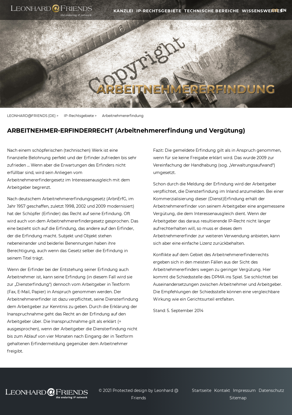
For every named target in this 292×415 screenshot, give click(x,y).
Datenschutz (271, 390)
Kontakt (222, 390)
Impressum (244, 390)
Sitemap (238, 397)
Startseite (201, 390)
